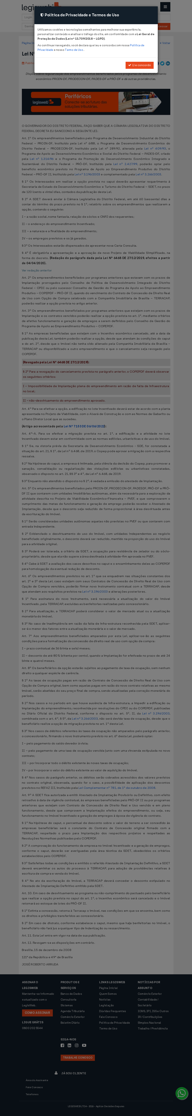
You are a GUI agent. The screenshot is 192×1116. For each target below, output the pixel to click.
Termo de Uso (74, 50)
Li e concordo (139, 65)
